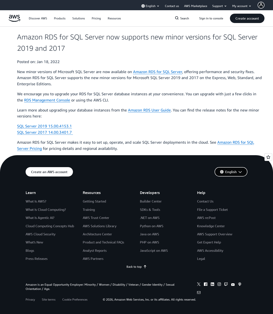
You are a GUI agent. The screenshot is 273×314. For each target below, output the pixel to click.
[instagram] (219, 284)
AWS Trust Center (96, 218)
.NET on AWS (150, 218)
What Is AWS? (36, 201)
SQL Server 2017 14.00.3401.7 (45, 132)
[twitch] (226, 284)
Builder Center (151, 201)
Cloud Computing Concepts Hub (50, 226)
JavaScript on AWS (154, 250)
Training (89, 209)
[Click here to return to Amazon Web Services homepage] (14, 20)
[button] (38, 18)
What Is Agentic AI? (40, 218)
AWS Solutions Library (99, 226)
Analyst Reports (95, 250)
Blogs (30, 250)
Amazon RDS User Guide (149, 110)
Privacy (30, 299)
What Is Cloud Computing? (46, 209)
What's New (34, 242)
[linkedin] (212, 284)
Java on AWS (149, 234)
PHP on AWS (149, 242)
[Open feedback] (268, 157)
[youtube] (233, 284)
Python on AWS (151, 226)
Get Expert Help (209, 242)
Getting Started (94, 201)
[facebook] (205, 284)
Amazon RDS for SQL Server (157, 71)
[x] (198, 284)
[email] (198, 293)
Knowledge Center (211, 226)
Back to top (136, 266)
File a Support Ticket (212, 209)
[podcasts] (239, 284)
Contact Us (205, 201)
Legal (201, 258)
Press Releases (37, 258)
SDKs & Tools (150, 209)
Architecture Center (97, 234)
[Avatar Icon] (261, 5)
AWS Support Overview (214, 234)
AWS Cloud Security (40, 234)
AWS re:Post (206, 218)
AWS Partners (93, 258)
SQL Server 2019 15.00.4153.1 (44, 126)
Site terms (48, 299)
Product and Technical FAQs (103, 242)
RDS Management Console (47, 100)
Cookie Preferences (74, 299)
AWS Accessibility (210, 250)
